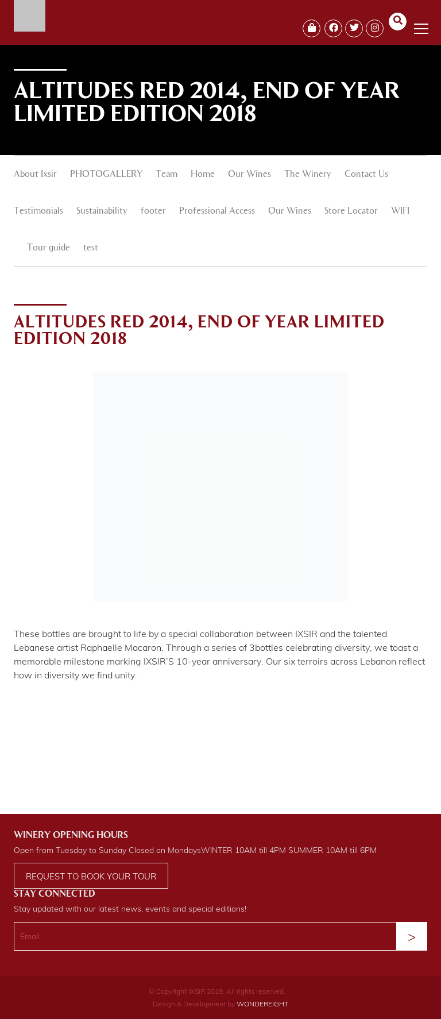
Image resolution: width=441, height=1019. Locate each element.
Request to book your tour (91, 876)
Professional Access (217, 211)
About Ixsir (35, 174)
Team (166, 174)
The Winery (307, 174)
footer (153, 211)
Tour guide (48, 248)
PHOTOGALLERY (106, 174)
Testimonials (38, 211)
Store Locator (351, 211)
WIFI (400, 211)
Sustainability (101, 211)
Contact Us (366, 174)
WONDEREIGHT (262, 1003)
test (90, 248)
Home (203, 174)
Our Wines (249, 174)
